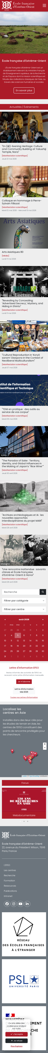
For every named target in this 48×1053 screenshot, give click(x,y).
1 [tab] (20, 821)
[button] (30, 761)
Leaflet (24, 776)
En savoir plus (24, 90)
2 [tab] (24, 821)
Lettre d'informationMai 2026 (24, 690)
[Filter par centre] (24, 609)
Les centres (10, 870)
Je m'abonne (24, 681)
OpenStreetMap (34, 776)
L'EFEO (7, 865)
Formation (9, 880)
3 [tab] (27, 821)
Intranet (8, 896)
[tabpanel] (24, 804)
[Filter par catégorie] (24, 600)
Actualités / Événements (24, 107)
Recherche (9, 875)
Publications (10, 890)
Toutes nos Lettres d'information (24, 697)
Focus (25, 783)
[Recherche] (21, 592)
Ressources (10, 885)
